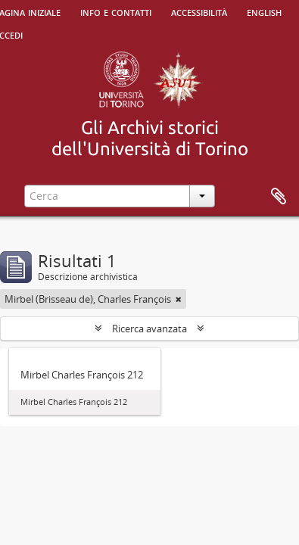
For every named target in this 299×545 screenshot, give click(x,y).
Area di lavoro (278, 197)
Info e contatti (115, 11)
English (264, 11)
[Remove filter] (179, 299)
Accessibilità (199, 11)
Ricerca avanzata (149, 328)
